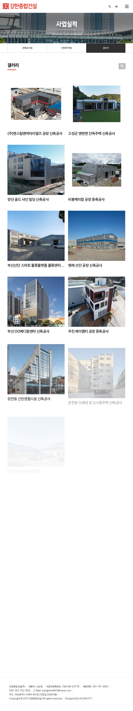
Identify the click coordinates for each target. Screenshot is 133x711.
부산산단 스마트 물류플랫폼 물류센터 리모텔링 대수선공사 (36, 265)
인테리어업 (66, 48)
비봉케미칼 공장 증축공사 (86, 199)
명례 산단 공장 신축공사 (85, 265)
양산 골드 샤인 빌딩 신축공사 (27, 199)
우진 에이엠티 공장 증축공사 (88, 338)
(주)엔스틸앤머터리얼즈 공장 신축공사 (34, 133)
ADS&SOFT (85, 698)
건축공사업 (27, 48)
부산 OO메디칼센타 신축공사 (28, 335)
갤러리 (106, 48)
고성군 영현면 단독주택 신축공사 (91, 133)
